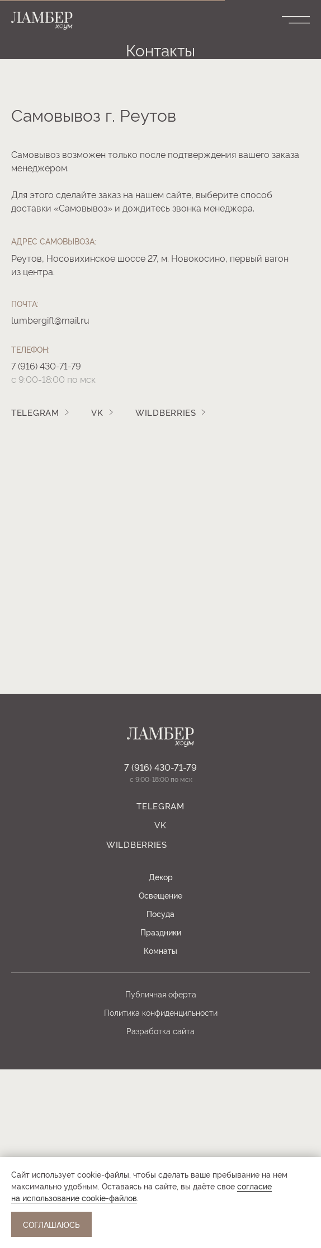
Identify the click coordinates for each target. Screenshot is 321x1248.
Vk (97, 591)
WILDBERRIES (165, 591)
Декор (161, 1055)
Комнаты (160, 1129)
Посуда (160, 1092)
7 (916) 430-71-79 (46, 544)
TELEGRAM (35, 591)
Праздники (160, 1110)
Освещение (160, 1073)
